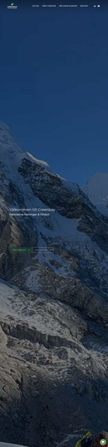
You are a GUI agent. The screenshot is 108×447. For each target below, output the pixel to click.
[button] (20, 253)
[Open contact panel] (103, 442)
